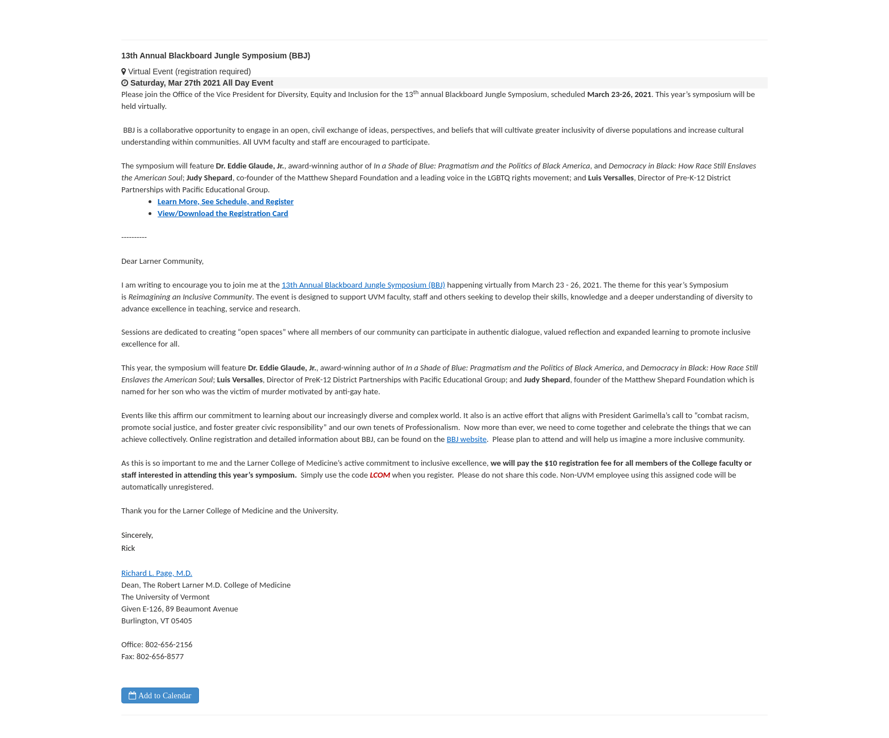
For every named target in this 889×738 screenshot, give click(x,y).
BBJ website (466, 439)
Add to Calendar (164, 695)
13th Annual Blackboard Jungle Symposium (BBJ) (363, 285)
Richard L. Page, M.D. (156, 573)
